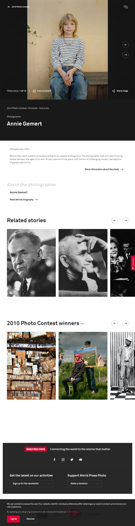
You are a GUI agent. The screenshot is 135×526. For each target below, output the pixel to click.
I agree (13, 519)
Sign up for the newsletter (26, 483)
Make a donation (79, 483)
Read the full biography (22, 200)
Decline (30, 519)
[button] (114, 220)
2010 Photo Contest (21, 7)
